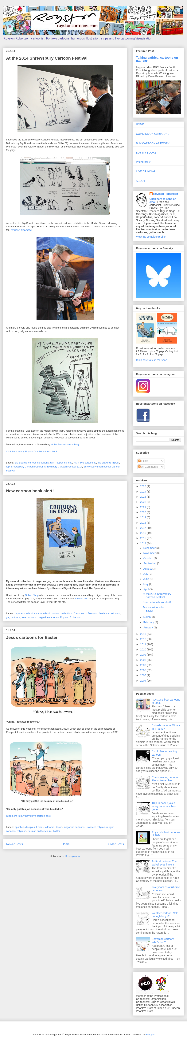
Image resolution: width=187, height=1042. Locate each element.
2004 (143, 680)
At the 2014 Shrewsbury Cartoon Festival (47, 58)
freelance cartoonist (109, 613)
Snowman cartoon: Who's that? (163, 940)
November (149, 553)
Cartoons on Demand (85, 613)
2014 (143, 543)
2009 (143, 654)
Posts (143, 460)
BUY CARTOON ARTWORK (152, 143)
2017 (143, 527)
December (149, 547)
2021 (143, 507)
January (148, 627)
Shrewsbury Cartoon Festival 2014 (63, 466)
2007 (143, 665)
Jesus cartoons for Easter (31, 637)
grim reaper (56, 462)
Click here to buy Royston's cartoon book (28, 815)
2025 (143, 486)
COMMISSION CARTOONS (152, 133)
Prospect (90, 827)
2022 (143, 501)
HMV (76, 462)
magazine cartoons (48, 617)
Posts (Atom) (72, 856)
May (146, 584)
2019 (143, 517)
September (150, 563)
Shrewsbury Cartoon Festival (27, 466)
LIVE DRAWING (145, 171)
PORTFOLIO (143, 162)
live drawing (104, 462)
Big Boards (21, 462)
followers (49, 827)
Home (66, 844)
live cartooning (88, 462)
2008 (143, 659)
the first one (81, 598)
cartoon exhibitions (38, 462)
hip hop (68, 462)
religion (101, 827)
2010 (143, 649)
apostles (19, 827)
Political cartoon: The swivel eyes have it (164, 863)
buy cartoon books (25, 613)
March (147, 617)
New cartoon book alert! (30, 491)
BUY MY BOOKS (146, 152)
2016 (143, 532)
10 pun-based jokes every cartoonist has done (164, 806)
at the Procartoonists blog (65, 444)
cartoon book (43, 613)
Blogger (150, 1034)
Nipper (115, 462)
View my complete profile (151, 236)
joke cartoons (29, 617)
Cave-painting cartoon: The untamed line (165, 779)
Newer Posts (14, 844)
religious (21, 831)
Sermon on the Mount (39, 831)
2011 (143, 644)
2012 (143, 639)
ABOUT (140, 180)
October (148, 558)
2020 (143, 512)
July (146, 573)
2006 (143, 670)
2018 (143, 522)
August (147, 568)
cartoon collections (62, 613)
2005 (143, 675)
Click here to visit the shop (151, 360)
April (146, 589)
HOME (140, 124)
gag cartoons (13, 617)
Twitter (56, 831)
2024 (143, 491)
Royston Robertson (70, 617)
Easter (39, 827)
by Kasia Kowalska (21, 230)
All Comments (148, 466)
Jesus (59, 827)
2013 (143, 633)
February (149, 622)
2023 (143, 496)
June (146, 578)
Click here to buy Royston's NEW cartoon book (31, 451)
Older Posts (116, 844)
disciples (30, 827)
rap (8, 466)
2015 (143, 538)
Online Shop (32, 595)
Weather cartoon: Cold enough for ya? (165, 915)
